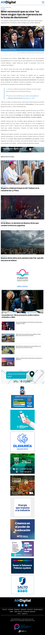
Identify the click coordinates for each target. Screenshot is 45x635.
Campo (11, 611)
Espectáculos (18, 611)
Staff (19, 613)
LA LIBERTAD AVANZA (30, 52)
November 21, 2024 (29, 98)
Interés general (38, 609)
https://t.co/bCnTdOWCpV (15, 96)
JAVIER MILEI (22, 52)
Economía (10, 609)
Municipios (23, 609)
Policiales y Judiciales (29, 611)
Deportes (30, 609)
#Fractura (10, 89)
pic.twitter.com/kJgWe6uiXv (31, 96)
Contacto (24, 613)
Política (4, 609)
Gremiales (17, 609)
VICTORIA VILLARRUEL (39, 52)
